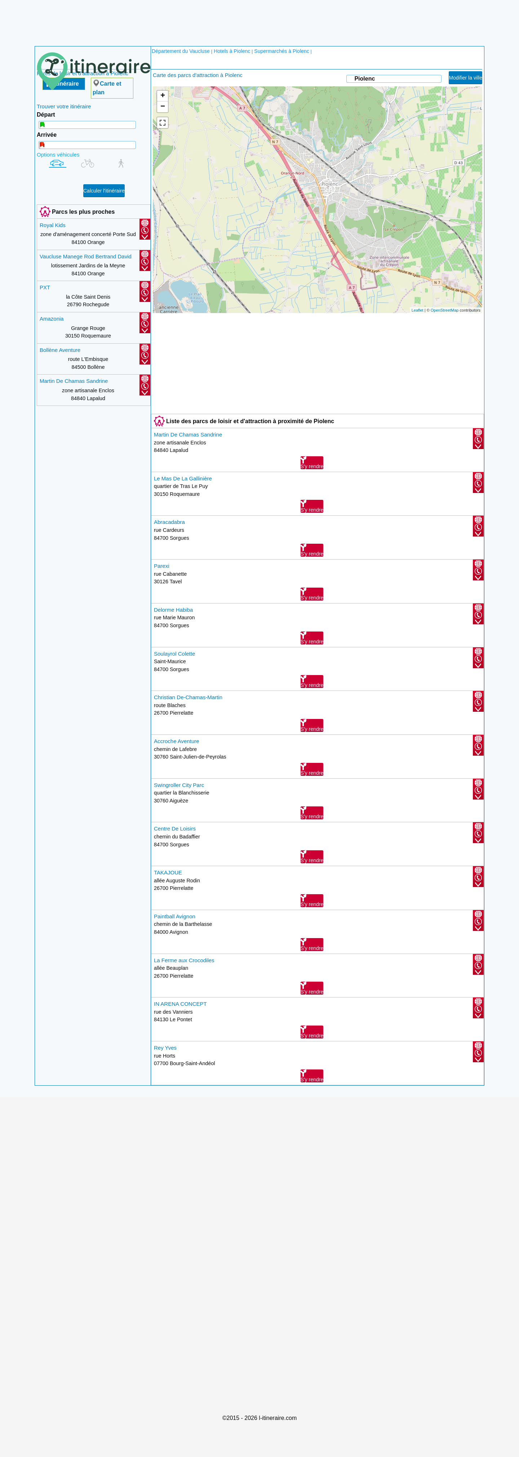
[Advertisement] (259, 18)
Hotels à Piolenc (232, 51)
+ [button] (162, 96)
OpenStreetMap (445, 310)
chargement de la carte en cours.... (316, 199)
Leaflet (417, 310)
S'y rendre (312, 462)
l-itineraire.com (278, 1418)
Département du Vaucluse (181, 51)
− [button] (162, 106)
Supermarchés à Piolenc (281, 51)
